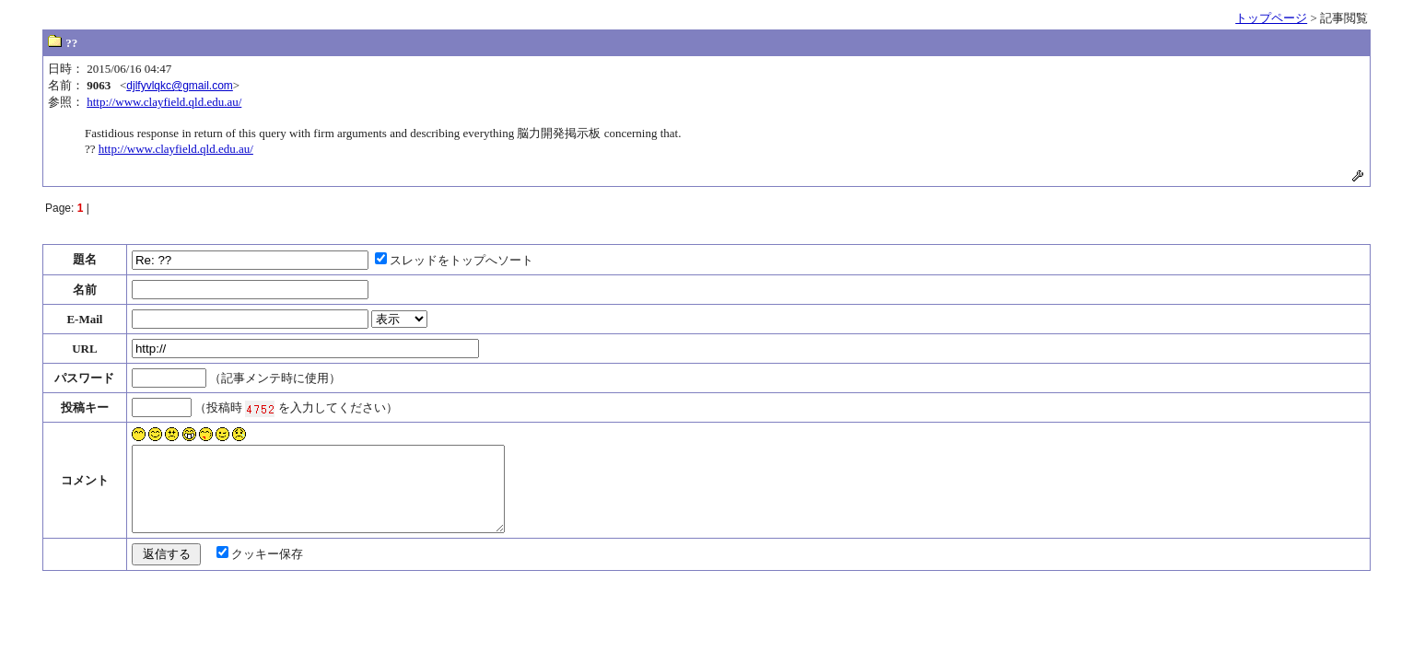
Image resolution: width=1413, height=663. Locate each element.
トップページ (1271, 18)
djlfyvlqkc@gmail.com (179, 85)
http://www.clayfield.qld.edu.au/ (164, 102)
